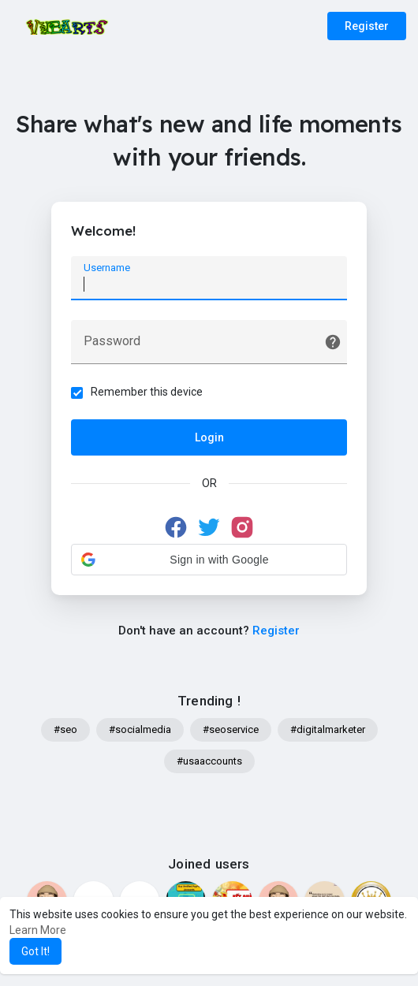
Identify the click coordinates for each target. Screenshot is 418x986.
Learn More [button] (37, 930)
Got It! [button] (35, 951)
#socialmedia (140, 729)
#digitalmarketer (327, 729)
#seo (65, 729)
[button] (209, 559)
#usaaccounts (209, 761)
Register (367, 26)
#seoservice (231, 729)
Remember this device (147, 391)
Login (209, 437)
